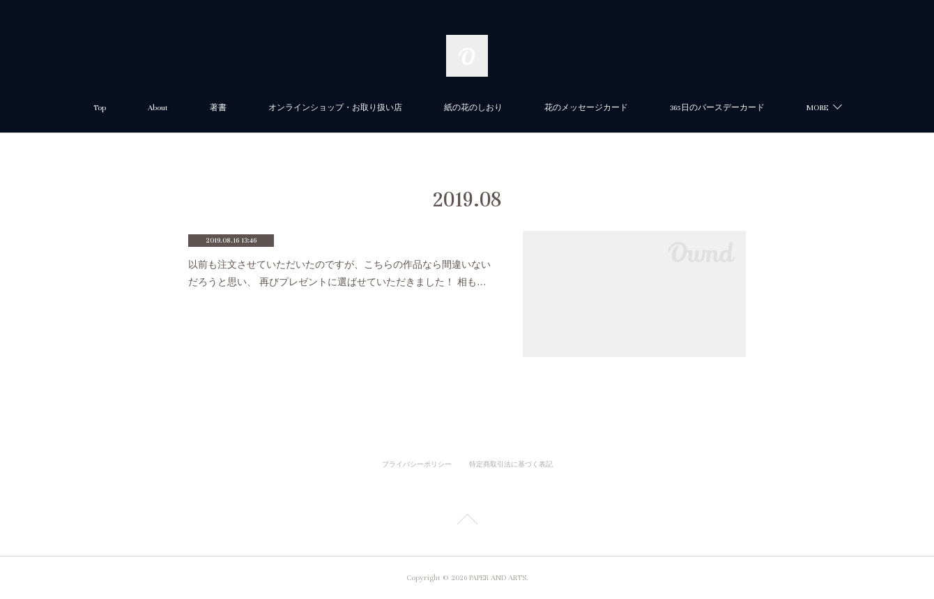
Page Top (467, 521)
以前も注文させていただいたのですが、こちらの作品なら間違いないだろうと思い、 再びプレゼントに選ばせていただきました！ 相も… (339, 273)
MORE (817, 107)
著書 (218, 107)
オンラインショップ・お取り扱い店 (335, 107)
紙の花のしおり (473, 107)
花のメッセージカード (586, 107)
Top (99, 107)
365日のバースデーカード (717, 107)
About (158, 107)
